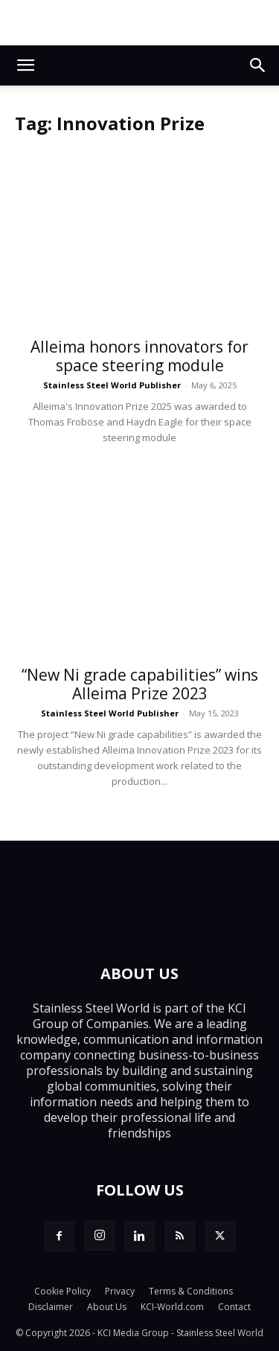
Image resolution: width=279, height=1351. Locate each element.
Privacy (120, 1291)
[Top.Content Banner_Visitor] (139, 22)
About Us (106, 1306)
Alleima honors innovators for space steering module (139, 356)
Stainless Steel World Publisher (112, 385)
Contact (234, 1306)
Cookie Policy (62, 1291)
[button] (25, 65)
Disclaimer (50, 1306)
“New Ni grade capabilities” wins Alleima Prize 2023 (140, 684)
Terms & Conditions (191, 1291)
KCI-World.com (172, 1306)
